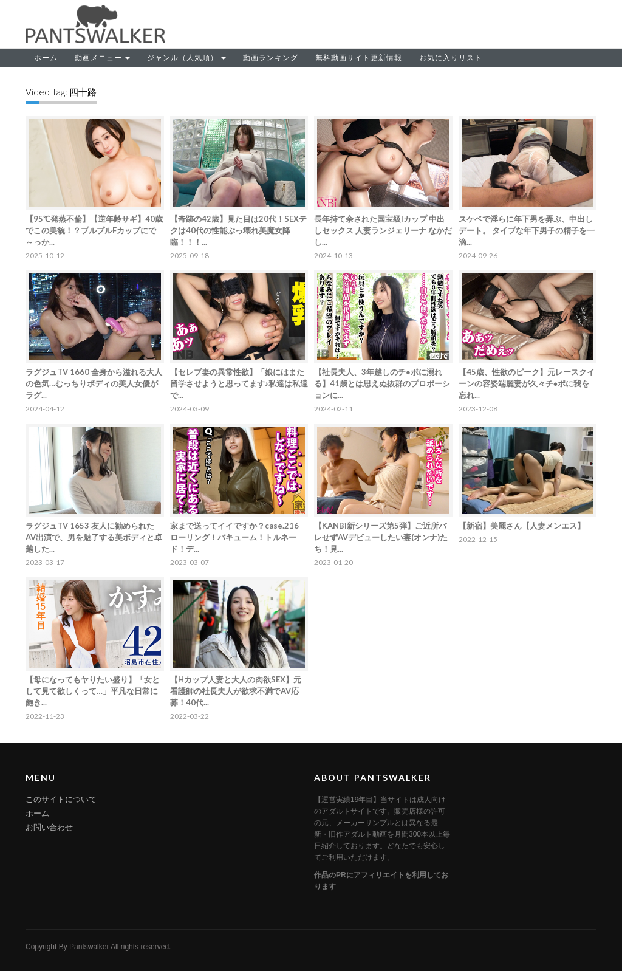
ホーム (46, 57)
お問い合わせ (49, 827)
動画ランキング (270, 57)
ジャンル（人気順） (186, 57)
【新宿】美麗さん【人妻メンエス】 (522, 525)
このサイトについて (61, 799)
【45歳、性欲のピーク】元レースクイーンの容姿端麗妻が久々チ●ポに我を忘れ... (527, 383)
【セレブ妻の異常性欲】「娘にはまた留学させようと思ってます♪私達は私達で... (239, 383)
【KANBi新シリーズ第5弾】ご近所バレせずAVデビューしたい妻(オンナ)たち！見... (381, 537)
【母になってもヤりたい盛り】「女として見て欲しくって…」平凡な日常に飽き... (93, 690)
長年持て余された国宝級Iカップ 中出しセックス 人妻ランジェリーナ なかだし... (383, 230)
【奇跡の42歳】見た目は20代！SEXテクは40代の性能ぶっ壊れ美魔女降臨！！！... (238, 230)
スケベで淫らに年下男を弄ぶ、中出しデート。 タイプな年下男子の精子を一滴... (527, 230)
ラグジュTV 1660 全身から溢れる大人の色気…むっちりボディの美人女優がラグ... (94, 383)
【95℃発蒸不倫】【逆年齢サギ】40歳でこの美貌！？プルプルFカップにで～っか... (94, 230)
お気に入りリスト (450, 57)
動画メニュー (102, 57)
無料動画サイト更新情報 (358, 57)
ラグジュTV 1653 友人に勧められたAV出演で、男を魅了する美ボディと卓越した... (94, 537)
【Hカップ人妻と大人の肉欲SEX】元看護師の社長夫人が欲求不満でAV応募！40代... (235, 690)
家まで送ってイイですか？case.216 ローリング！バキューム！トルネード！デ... (234, 537)
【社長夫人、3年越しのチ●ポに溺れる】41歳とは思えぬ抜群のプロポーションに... (382, 383)
